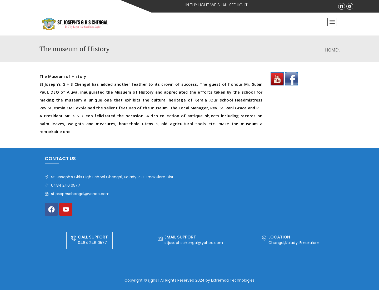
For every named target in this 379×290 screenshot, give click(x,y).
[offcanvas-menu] (332, 22)
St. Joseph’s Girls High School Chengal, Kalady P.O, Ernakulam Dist (109, 177)
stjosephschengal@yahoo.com (77, 193)
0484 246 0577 (62, 185)
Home (331, 50)
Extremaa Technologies (233, 280)
